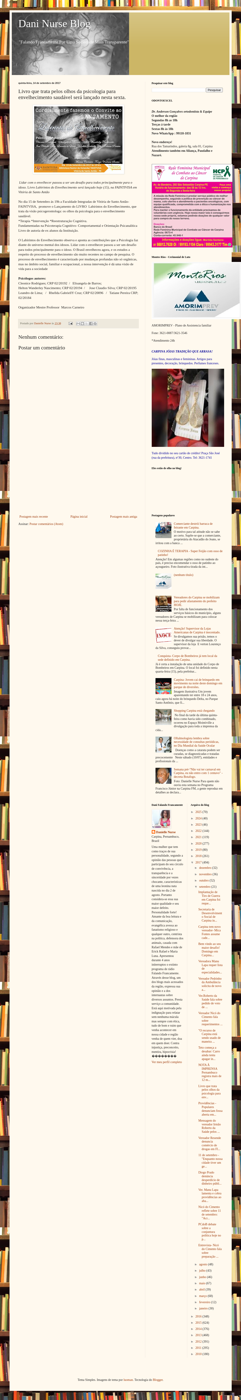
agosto (203, 1264)
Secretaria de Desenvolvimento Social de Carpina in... (210, 915)
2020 (199, 843)
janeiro (203, 1308)
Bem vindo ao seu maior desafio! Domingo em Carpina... (209, 949)
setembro (205, 886)
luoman (128, 1380)
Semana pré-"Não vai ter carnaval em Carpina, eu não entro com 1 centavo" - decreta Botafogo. (198, 773)
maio (202, 1283)
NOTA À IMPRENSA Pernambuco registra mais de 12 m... (209, 1072)
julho (202, 1270)
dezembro (205, 867)
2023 (199, 824)
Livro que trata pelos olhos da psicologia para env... (209, 1091)
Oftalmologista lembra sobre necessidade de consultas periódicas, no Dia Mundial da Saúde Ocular (196, 742)
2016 (199, 1316)
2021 (199, 837)
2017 (199, 862)
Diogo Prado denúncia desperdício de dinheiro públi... (209, 1178)
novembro (205, 874)
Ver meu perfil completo (167, 1062)
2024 (199, 818)
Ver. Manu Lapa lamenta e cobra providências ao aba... (209, 1195)
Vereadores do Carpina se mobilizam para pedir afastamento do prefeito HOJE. (197, 601)
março (203, 1296)
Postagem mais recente (34, 516)
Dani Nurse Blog (54, 23)
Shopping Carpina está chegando (194, 710)
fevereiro (205, 1302)
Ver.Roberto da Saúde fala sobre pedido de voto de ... (210, 1001)
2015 (199, 1322)
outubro (204, 880)
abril (202, 1289)
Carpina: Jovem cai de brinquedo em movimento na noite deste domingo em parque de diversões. (198, 683)
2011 (198, 1347)
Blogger (158, 1380)
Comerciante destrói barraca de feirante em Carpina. (193, 525)
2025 (199, 812)
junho (203, 1277)
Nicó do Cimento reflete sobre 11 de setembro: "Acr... (209, 1212)
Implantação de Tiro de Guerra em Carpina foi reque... (209, 897)
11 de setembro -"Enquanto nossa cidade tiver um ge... (210, 1160)
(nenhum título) (183, 575)
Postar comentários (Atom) (46, 524)
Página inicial (79, 516)
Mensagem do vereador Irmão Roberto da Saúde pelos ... (209, 1126)
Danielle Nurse (166, 832)
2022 (199, 831)
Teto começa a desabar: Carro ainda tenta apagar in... (209, 1053)
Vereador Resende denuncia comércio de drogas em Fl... (209, 1143)
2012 (199, 1341)
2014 (199, 1329)
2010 (199, 1354)
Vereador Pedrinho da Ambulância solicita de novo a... (210, 984)
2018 (199, 856)
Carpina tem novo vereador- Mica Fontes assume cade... (209, 932)
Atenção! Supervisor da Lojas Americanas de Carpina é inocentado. (197, 630)
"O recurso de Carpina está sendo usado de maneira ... (209, 1036)
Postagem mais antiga (123, 516)
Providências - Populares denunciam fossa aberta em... (210, 1109)
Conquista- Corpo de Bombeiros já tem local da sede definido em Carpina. (187, 657)
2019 (199, 849)
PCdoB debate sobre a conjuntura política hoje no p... (209, 1232)
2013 (199, 1335)
